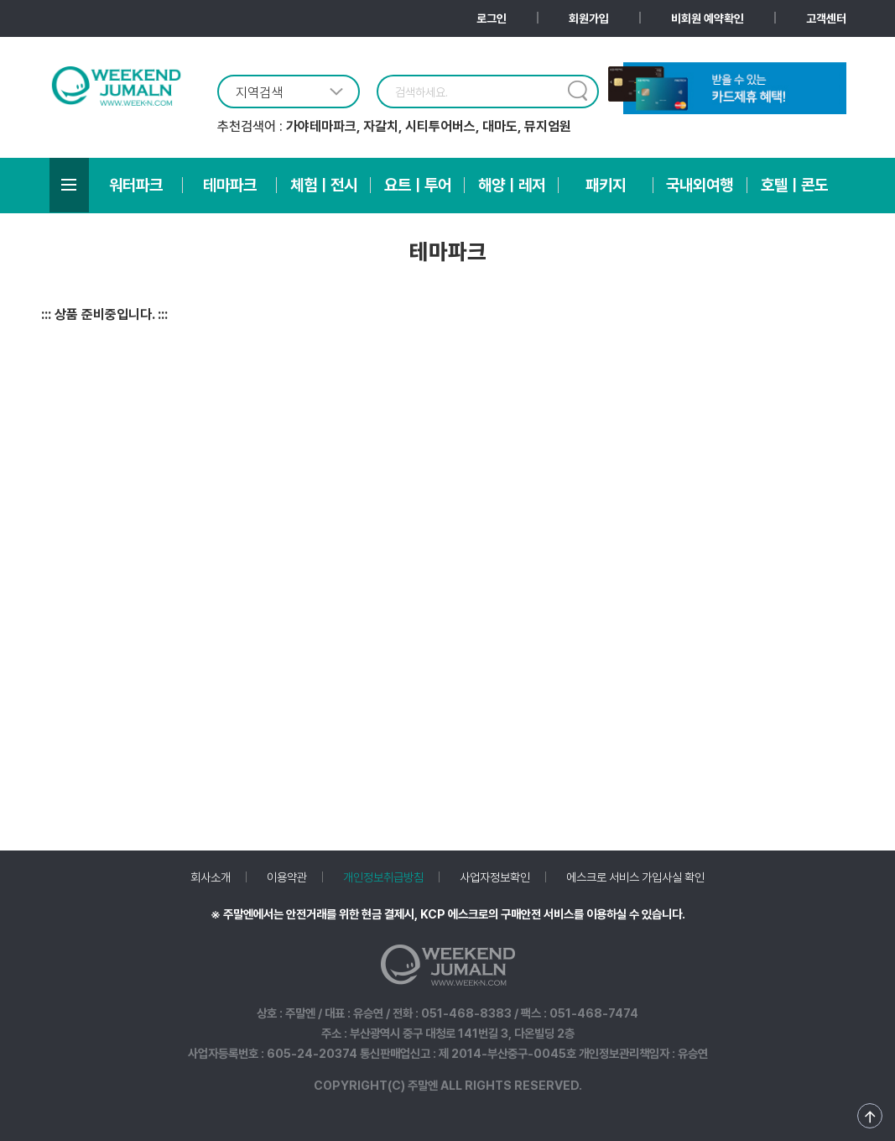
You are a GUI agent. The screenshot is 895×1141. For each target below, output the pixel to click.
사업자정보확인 (495, 877)
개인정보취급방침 (383, 877)
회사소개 (210, 877)
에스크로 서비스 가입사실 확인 (635, 877)
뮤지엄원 (547, 126)
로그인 (491, 18)
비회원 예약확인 (707, 18)
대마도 (500, 126)
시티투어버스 (440, 126)
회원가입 (589, 18)
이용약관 (287, 877)
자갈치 (380, 126)
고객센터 (826, 18)
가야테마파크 (321, 126)
